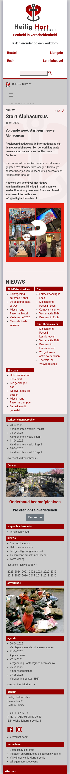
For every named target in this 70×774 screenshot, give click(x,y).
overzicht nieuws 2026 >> (22, 564)
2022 (32, 571)
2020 (46, 571)
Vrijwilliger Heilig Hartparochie (27, 757)
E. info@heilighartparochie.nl (24, 720)
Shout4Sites (14, 103)
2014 (39, 575)
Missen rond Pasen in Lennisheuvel (46, 332)
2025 (10, 571)
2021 (39, 571)
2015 (32, 575)
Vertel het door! (19, 737)
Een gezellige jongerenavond (26, 551)
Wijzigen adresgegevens (24, 761)
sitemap (10, 771)
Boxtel (12, 53)
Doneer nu (35, 517)
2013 (46, 575)
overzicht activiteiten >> (21, 684)
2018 (10, 575)
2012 (53, 575)
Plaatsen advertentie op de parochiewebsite (35, 753)
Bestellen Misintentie (22, 749)
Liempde (56, 53)
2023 (25, 571)
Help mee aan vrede (21, 547)
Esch (10, 61)
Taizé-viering (17, 559)
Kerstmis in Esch (49, 317)
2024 (17, 571)
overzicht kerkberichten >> (22, 458)
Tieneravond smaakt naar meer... (29, 555)
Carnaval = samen (49, 309)
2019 (53, 571)
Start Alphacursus (20, 543)
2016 (25, 575)
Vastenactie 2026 (20, 317)
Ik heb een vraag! (19, 531)
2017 (17, 575)
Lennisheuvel (53, 61)
